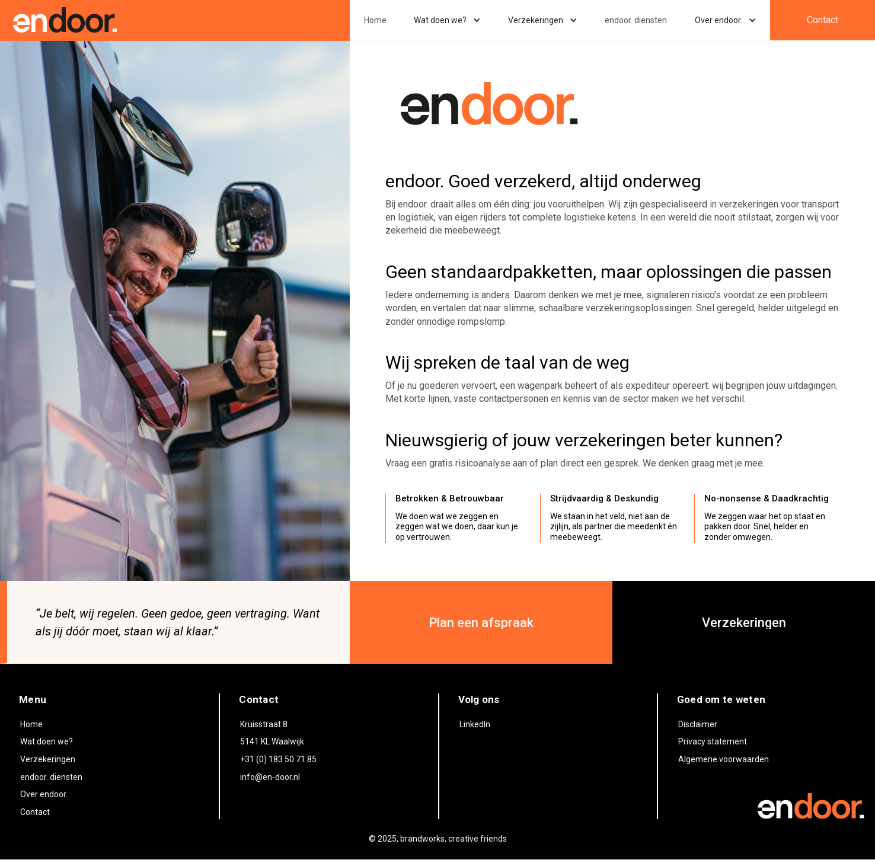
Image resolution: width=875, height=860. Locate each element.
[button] (447, 20)
